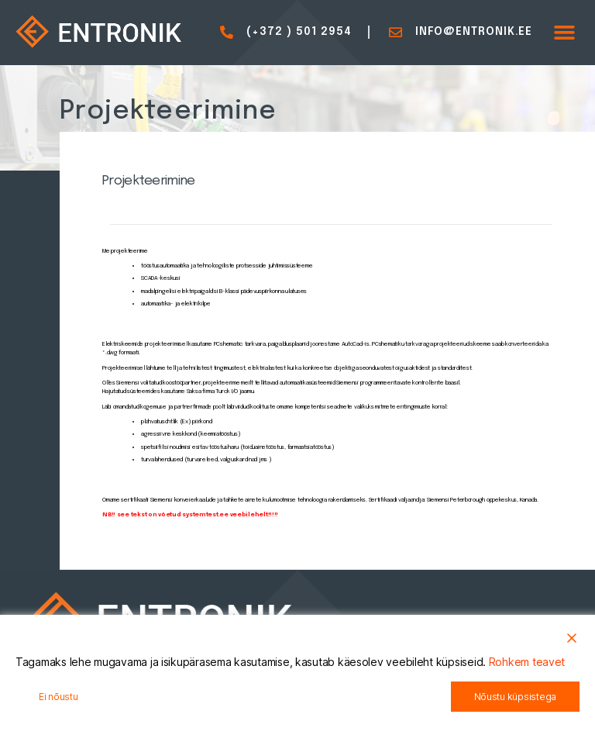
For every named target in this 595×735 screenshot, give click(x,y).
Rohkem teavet (527, 661)
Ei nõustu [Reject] (58, 696)
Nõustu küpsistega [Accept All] (515, 696)
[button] (564, 33)
